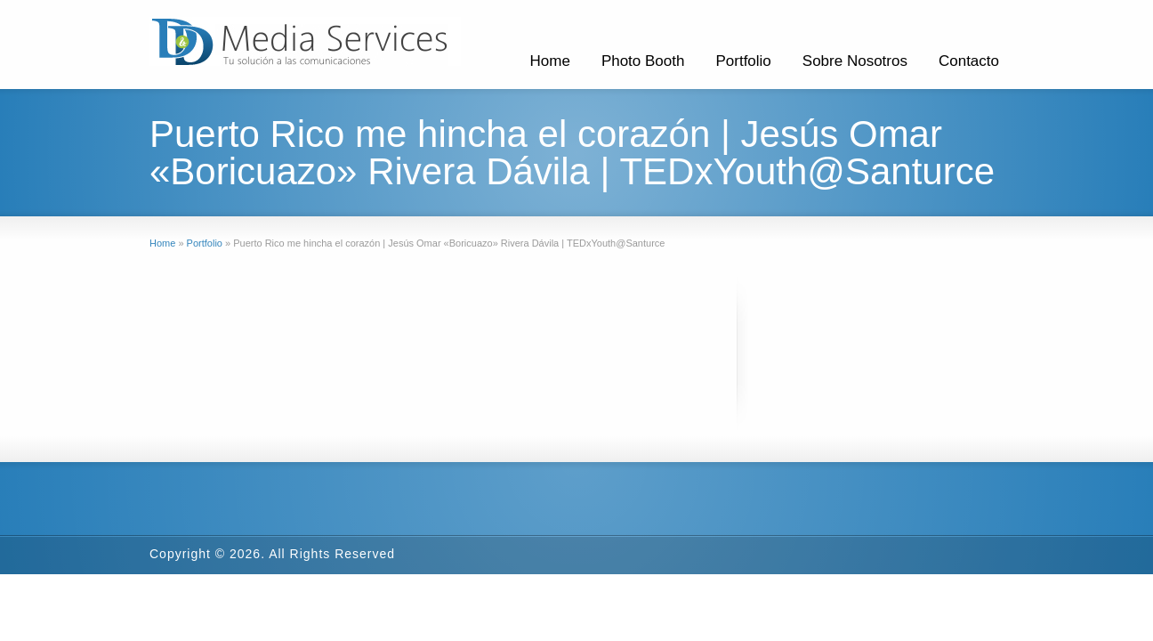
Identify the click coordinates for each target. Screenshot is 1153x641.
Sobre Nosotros (854, 61)
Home (550, 61)
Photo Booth (643, 61)
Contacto (969, 61)
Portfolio (742, 61)
